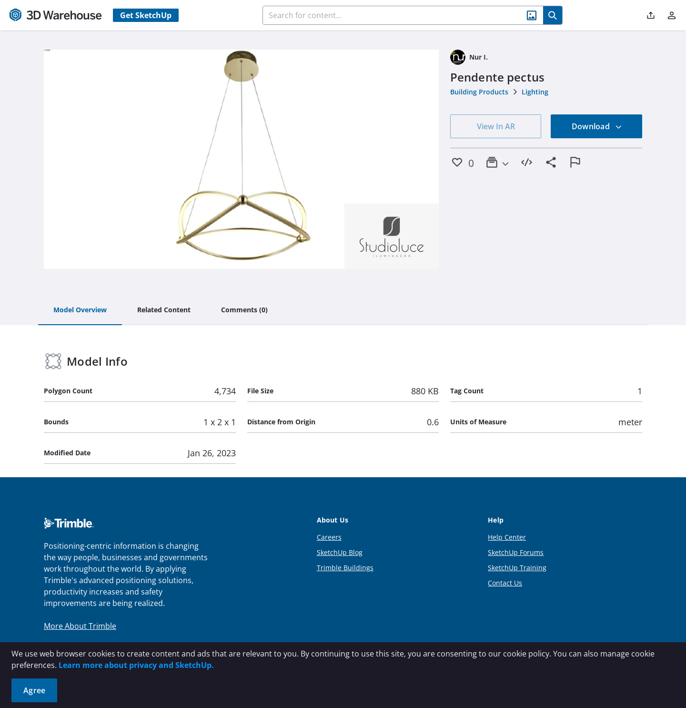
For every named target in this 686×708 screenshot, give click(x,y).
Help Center (507, 537)
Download (597, 126)
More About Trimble (80, 626)
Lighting (535, 91)
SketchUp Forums (516, 552)
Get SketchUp (146, 15)
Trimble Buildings (345, 567)
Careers (329, 537)
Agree (34, 690)
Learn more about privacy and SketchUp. (136, 665)
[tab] (80, 310)
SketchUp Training (517, 567)
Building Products (479, 91)
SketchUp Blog (340, 552)
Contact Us (505, 582)
